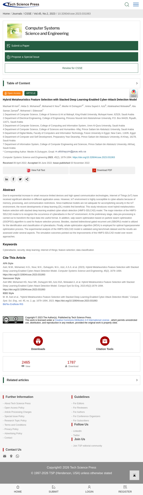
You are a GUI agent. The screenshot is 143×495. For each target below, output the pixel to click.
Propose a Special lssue (23, 56)
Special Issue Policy (14, 416)
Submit (54, 489)
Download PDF (102, 170)
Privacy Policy (11, 429)
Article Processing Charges (17, 412)
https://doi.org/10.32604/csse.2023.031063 (94, 157)
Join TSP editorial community (87, 445)
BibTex (6, 304)
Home (6, 13)
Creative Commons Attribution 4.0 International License (82, 320)
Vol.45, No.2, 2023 (44, 13)
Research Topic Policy (15, 420)
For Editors (78, 403)
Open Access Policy (14, 407)
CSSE (27, 13)
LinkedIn (77, 431)
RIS (21, 304)
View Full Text (36, 170)
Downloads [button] (38, 343)
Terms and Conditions (15, 425)
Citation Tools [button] (104, 343)
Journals (17, 13)
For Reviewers (80, 407)
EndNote (14, 304)
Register (125, 489)
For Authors (79, 412)
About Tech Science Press (17, 403)
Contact (8, 437)
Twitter (76, 435)
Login (89, 489)
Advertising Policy (13, 433)
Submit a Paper (18, 45)
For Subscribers (81, 420)
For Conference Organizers (86, 416)
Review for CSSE (72, 68)
